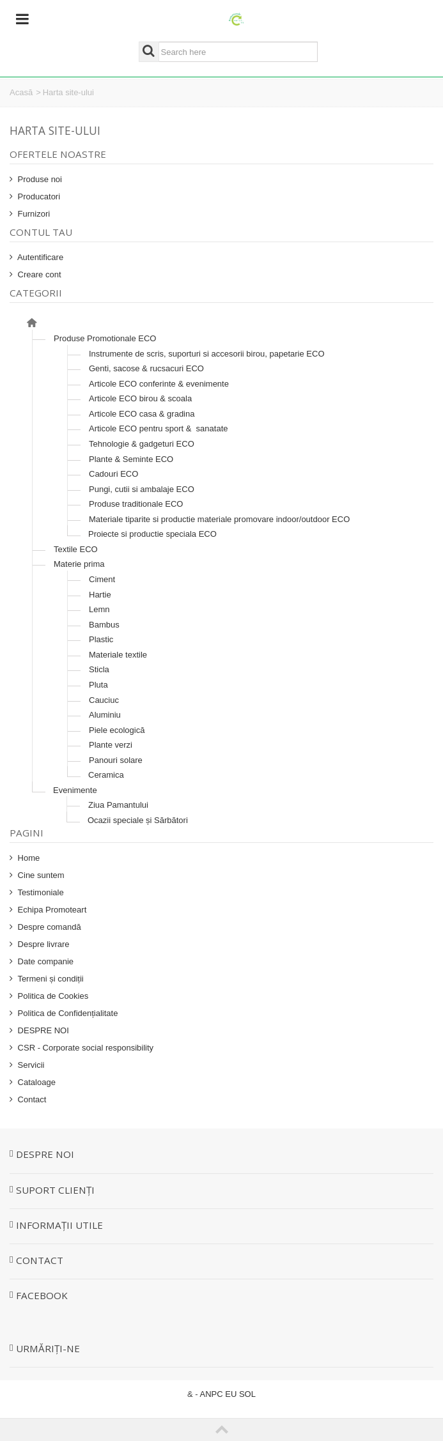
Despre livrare (42, 944)
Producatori (37, 196)
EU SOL (240, 1394)
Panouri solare (116, 760)
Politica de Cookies (51, 996)
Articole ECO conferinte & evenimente (159, 384)
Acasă (21, 92)
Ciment (102, 579)
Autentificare (39, 257)
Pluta (98, 685)
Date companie (44, 961)
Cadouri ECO (113, 474)
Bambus (104, 624)
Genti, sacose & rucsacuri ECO (146, 368)
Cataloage (35, 1082)
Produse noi (38, 179)
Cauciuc (104, 700)
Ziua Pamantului (118, 805)
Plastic (101, 639)
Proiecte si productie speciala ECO (152, 534)
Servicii (30, 1065)
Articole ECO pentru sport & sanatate (158, 428)
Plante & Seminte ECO (131, 459)
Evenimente (75, 790)
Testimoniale (39, 892)
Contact (30, 1099)
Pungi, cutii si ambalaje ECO (141, 489)
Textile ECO (76, 549)
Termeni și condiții (49, 978)
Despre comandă (48, 927)
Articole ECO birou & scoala (140, 398)
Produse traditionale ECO (136, 504)
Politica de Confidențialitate (66, 1013)
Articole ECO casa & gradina (141, 414)
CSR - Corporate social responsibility (84, 1047)
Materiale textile (118, 654)
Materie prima (79, 564)
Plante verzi (110, 745)
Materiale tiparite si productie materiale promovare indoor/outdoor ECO (219, 519)
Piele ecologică (116, 730)
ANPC (211, 1394)
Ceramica (106, 775)
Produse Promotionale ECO (105, 338)
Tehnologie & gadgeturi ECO (141, 444)
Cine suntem (40, 875)
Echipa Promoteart (50, 909)
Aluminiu (105, 715)
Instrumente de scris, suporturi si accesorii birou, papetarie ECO (207, 353)
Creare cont (38, 274)
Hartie (100, 594)
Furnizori (32, 214)
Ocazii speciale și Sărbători (138, 820)
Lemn (99, 609)
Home (27, 858)
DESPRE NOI (42, 1030)
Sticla (99, 669)
